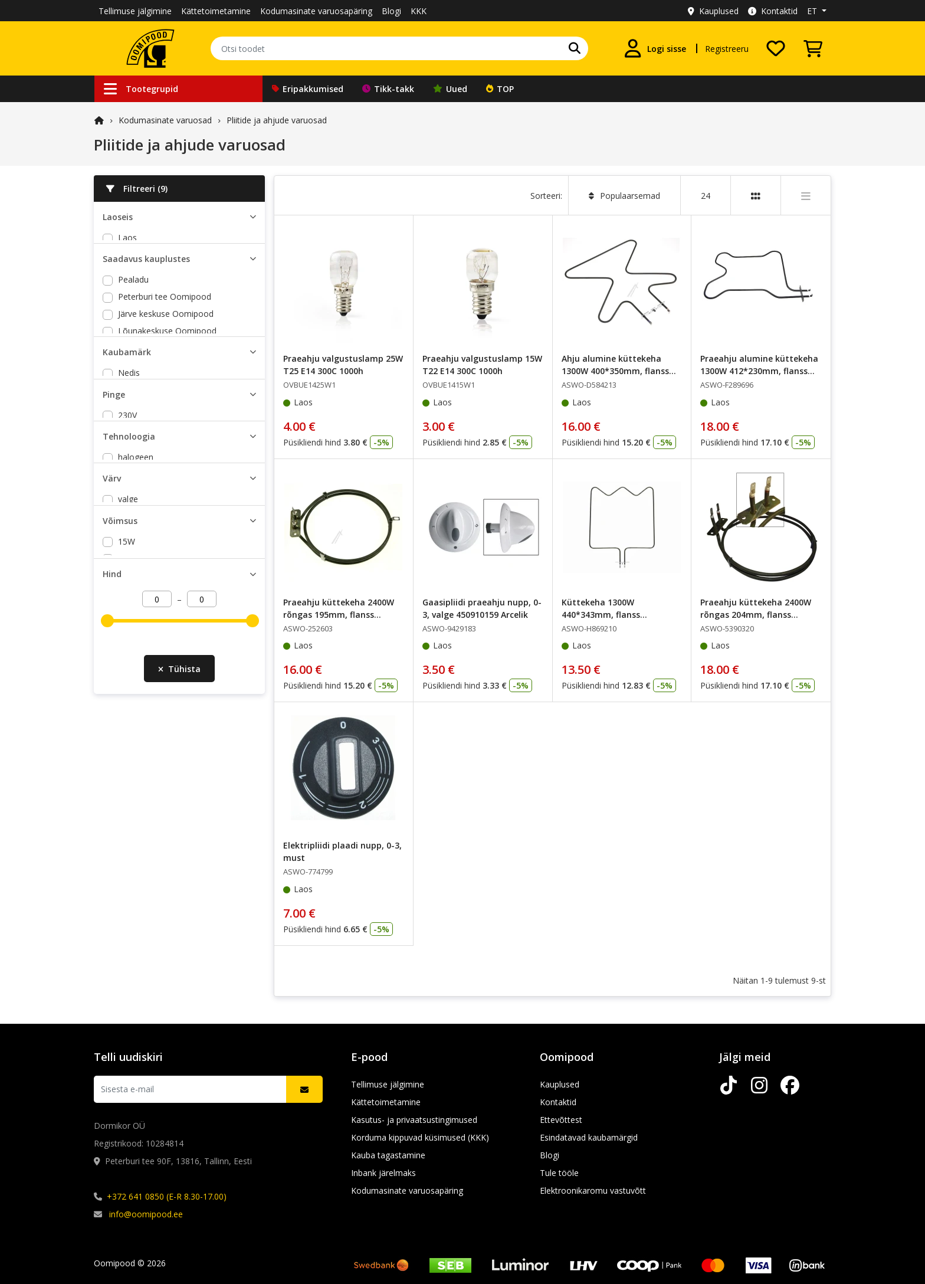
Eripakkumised (307, 88)
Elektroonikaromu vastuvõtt (593, 1190)
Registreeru (727, 48)
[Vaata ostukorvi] (813, 48)
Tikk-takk (388, 88)
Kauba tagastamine (388, 1155)
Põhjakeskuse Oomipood (166, 376)
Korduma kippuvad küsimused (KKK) (420, 1137)
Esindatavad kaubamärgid (589, 1137)
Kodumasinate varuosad (165, 120)
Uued (450, 88)
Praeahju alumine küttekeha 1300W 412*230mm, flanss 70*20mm (759, 371)
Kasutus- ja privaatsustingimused (414, 1119)
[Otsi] (574, 48)
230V (127, 471)
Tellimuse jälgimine (135, 11)
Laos (127, 237)
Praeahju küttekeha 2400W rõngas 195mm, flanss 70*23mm (338, 615)
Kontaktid (773, 11)
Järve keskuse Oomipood (166, 342)
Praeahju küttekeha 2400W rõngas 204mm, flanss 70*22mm (755, 615)
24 (705, 195)
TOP (500, 88)
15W (126, 614)
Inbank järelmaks (383, 1172)
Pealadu (133, 307)
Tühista (179, 745)
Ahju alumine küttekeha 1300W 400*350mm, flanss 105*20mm (615, 371)
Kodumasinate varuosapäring (316, 11)
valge (128, 566)
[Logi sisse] (655, 48)
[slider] (107, 705)
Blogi (391, 11)
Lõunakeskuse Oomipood (167, 359)
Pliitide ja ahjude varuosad (277, 120)
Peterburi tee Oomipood (164, 324)
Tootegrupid (141, 88)
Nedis (129, 423)
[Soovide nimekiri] (775, 48)
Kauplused (713, 11)
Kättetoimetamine (216, 11)
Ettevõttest (561, 1119)
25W (126, 631)
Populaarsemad (624, 195)
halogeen (135, 519)
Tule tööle (559, 1172)
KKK (419, 11)
